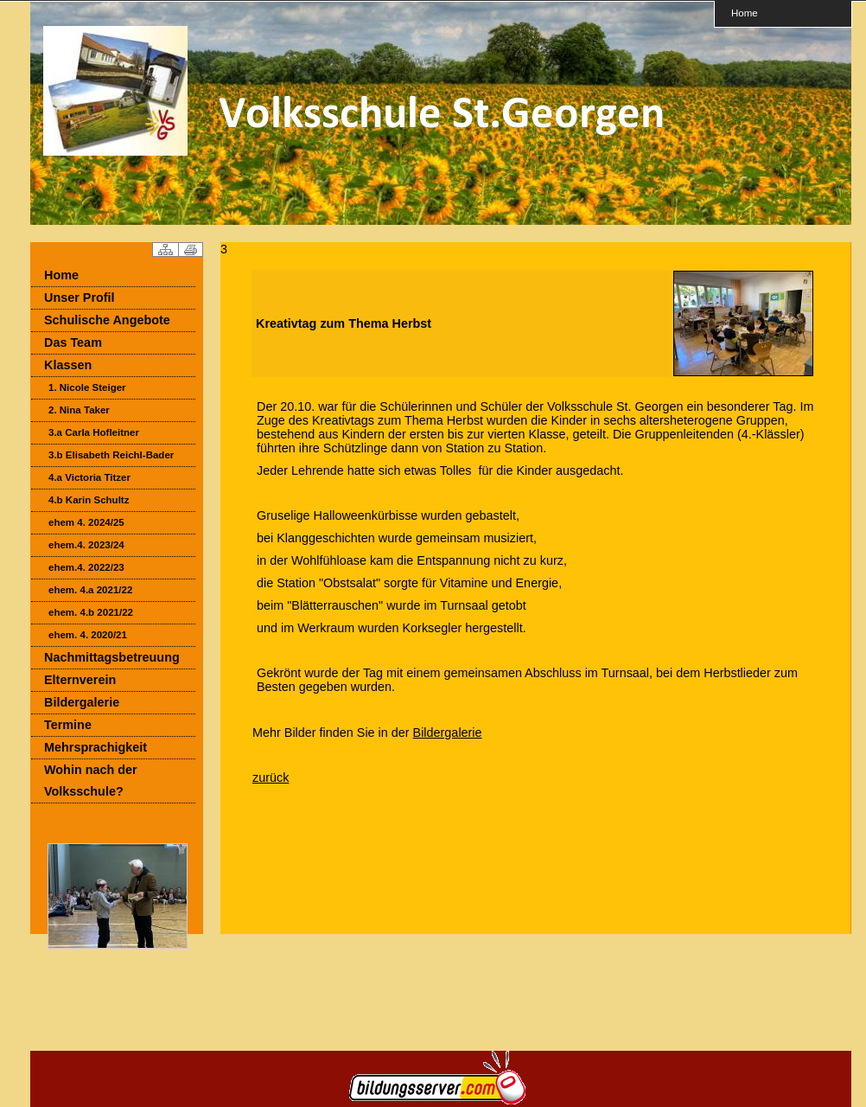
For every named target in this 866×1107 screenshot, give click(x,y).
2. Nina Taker (79, 410)
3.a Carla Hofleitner (93, 432)
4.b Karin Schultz (88, 500)
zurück (270, 777)
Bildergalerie (81, 702)
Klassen (68, 365)
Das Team (73, 342)
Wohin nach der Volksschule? (90, 780)
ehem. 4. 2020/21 (87, 635)
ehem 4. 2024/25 (86, 522)
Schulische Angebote (107, 320)
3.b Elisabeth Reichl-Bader (111, 455)
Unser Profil (79, 297)
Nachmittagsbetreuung (112, 657)
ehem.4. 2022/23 (86, 567)
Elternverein (80, 680)
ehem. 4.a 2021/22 (90, 590)
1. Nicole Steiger (87, 387)
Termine (68, 725)
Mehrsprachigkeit (95, 747)
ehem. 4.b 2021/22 (90, 612)
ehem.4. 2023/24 (86, 545)
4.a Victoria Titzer (89, 477)
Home (744, 12)
